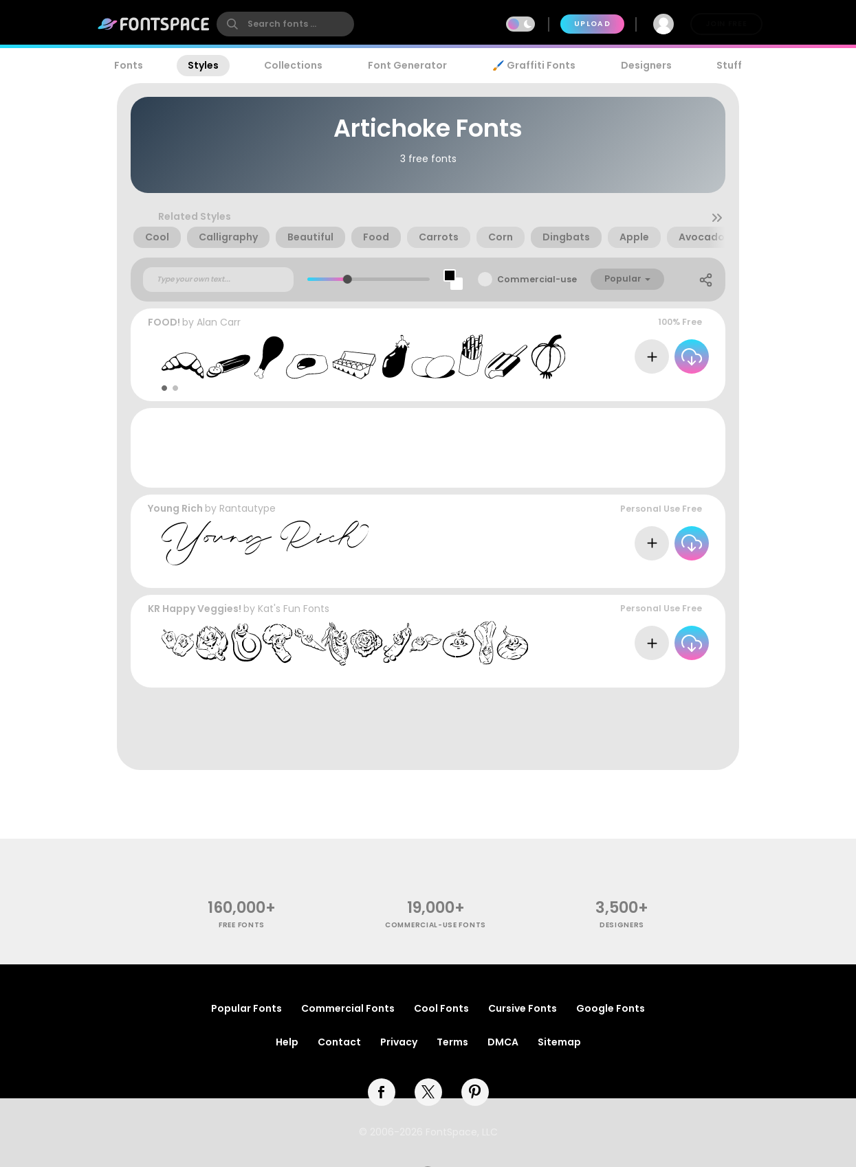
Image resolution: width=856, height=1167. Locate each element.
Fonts (128, 65)
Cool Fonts (441, 1008)
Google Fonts (610, 1008)
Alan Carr (219, 322)
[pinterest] (475, 1092)
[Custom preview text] (218, 279)
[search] (285, 24)
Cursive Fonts (522, 1008)
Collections (293, 65)
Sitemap (559, 1042)
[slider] (346, 279)
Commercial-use (537, 279)
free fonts (242, 925)
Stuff (729, 65)
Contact (339, 1042)
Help (287, 1042)
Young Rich (175, 508)
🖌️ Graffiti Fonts (533, 65)
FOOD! (164, 322)
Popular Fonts (246, 1008)
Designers (646, 65)
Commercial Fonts (348, 1008)
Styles (203, 65)
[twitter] (428, 1092)
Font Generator (407, 65)
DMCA (502, 1042)
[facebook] (381, 1092)
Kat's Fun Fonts (293, 608)
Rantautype (247, 508)
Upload (592, 24)
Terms (452, 1042)
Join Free (726, 24)
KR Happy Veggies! (194, 608)
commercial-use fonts (435, 925)
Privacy (398, 1042)
